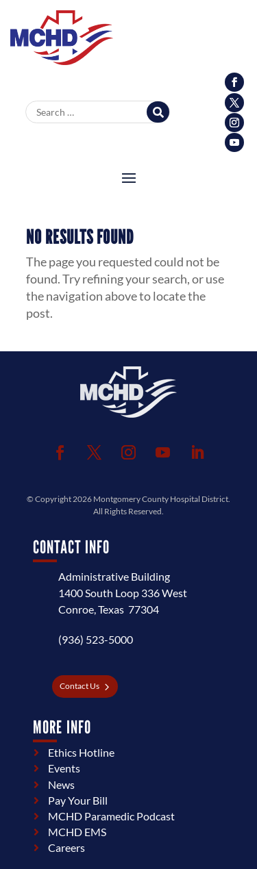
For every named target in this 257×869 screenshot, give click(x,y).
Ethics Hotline (81, 752)
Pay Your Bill (78, 800)
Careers (66, 847)
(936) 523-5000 (95, 639)
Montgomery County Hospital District (160, 499)
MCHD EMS (77, 831)
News (61, 784)
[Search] (158, 112)
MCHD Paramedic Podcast (111, 815)
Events (64, 767)
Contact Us (79, 686)
